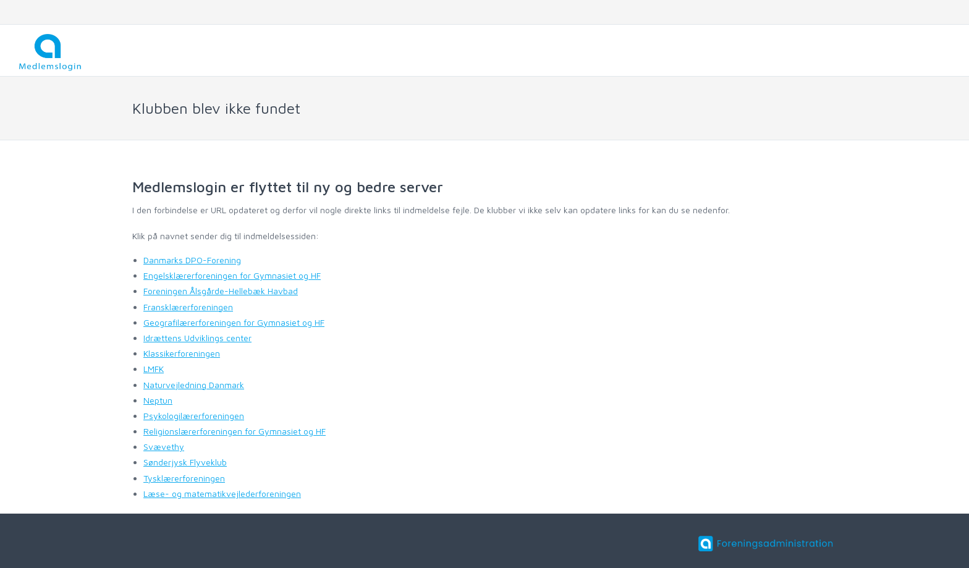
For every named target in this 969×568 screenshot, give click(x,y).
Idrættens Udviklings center (197, 338)
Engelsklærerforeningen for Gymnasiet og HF (232, 275)
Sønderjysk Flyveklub (185, 462)
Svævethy (163, 446)
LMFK (153, 368)
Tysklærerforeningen (184, 478)
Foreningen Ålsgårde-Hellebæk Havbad (220, 291)
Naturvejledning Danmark (193, 384)
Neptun (157, 400)
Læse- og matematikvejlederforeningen (222, 493)
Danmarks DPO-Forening (192, 260)
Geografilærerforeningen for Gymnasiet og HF (233, 322)
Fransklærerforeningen (188, 307)
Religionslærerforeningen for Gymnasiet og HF (234, 431)
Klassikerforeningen (181, 353)
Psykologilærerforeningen (193, 415)
